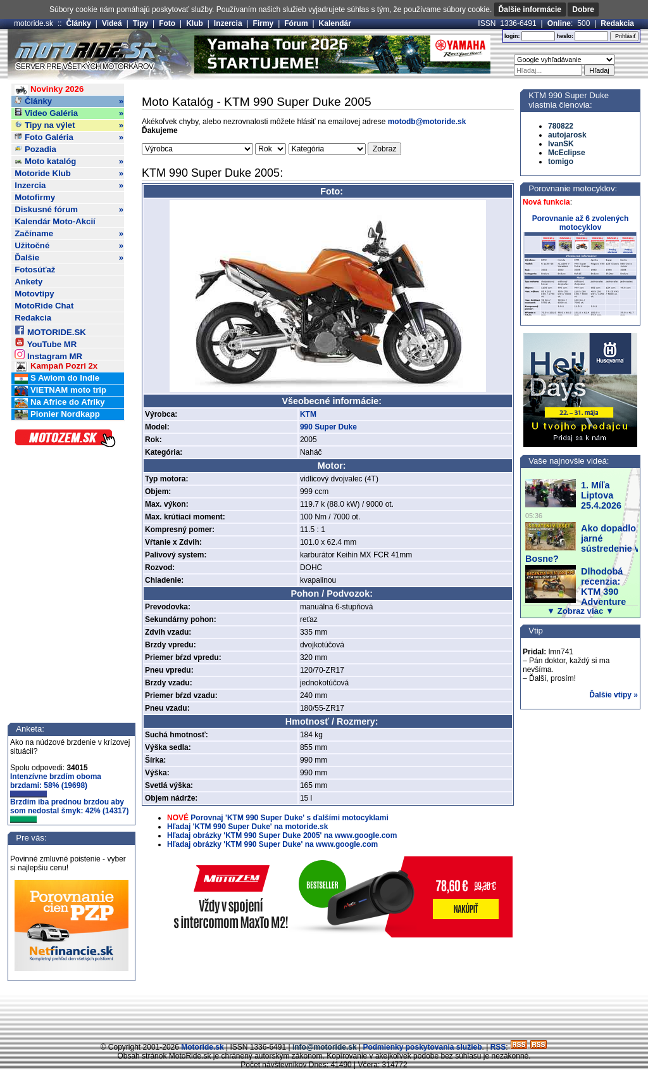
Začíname (69, 234)
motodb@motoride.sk (427, 121)
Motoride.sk (202, 1047)
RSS (498, 1047)
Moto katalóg (69, 161)
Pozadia (35, 149)
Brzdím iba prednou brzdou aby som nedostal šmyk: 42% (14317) (69, 810)
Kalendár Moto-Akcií (55, 221)
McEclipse (566, 152)
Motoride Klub (69, 173)
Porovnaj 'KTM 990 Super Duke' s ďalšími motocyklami (289, 817)
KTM (308, 414)
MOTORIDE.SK (50, 330)
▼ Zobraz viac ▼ (580, 611)
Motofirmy (35, 197)
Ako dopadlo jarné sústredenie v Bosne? (582, 543)
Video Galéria (69, 113)
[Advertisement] (324, 1013)
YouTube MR (46, 342)
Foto (167, 23)
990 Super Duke (328, 426)
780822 (560, 126)
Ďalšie (69, 258)
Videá (112, 23)
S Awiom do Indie (57, 378)
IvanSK (561, 143)
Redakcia (617, 23)
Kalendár (335, 23)
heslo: (564, 36)
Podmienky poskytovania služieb (422, 1047)
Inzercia (228, 23)
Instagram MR (48, 354)
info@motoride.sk (324, 1047)
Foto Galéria (69, 137)
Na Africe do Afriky (59, 402)
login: (512, 36)
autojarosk (567, 134)
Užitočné (69, 246)
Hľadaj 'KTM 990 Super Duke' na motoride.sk (247, 826)
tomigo (560, 161)
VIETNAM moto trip (60, 390)
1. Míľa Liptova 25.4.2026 (601, 495)
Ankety (28, 281)
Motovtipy (34, 293)
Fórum (296, 23)
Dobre (583, 9)
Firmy (263, 23)
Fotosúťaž (35, 269)
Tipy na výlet (69, 125)
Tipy (140, 23)
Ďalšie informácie (530, 9)
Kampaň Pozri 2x (56, 366)
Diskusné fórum (69, 210)
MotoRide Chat (44, 305)
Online (559, 23)
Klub (194, 23)
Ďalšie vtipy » (613, 694)
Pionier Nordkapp (57, 414)
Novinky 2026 (49, 89)
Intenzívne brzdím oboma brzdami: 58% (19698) (55, 784)
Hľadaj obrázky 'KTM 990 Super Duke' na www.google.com (272, 844)
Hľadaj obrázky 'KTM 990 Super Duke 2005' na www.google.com (282, 835)
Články (78, 23)
